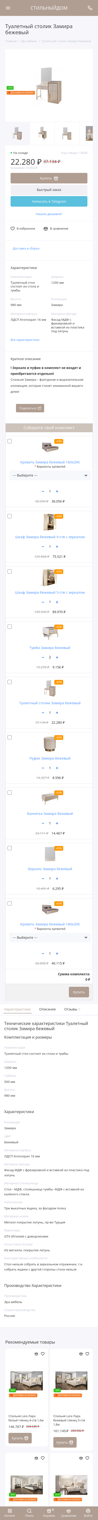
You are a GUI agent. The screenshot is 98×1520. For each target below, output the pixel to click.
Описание (47, 1009)
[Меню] (8, 8)
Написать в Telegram (49, 201)
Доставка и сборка (26, 248)
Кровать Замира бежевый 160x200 (50, 462)
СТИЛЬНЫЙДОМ (49, 8)
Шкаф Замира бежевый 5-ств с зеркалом (50, 592)
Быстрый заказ (49, 189)
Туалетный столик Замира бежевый (50, 702)
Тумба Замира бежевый (50, 647)
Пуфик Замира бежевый (50, 758)
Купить (79, 992)
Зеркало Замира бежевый (50, 868)
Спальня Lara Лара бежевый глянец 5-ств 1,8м (69, 1420)
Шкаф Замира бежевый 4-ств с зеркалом (50, 536)
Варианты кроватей (51, 466)
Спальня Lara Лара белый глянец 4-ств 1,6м (25, 1418)
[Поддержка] (90, 8)
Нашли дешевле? (49, 214)
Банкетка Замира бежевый (50, 813)
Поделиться (30, 408)
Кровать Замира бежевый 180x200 (50, 924)
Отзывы (71, 1009)
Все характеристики (25, 340)
